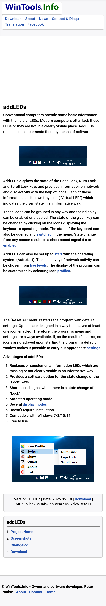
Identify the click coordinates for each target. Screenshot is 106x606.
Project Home (22, 532)
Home (50, 592)
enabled (10, 245)
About (30, 19)
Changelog (19, 545)
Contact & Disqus (66, 19)
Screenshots (21, 538)
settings (93, 348)
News (43, 19)
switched (44, 234)
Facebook (35, 24)
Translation (14, 24)
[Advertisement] (53, 71)
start (58, 254)
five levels (38, 265)
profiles (63, 271)
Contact (35, 592)
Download (13, 19)
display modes (35, 404)
